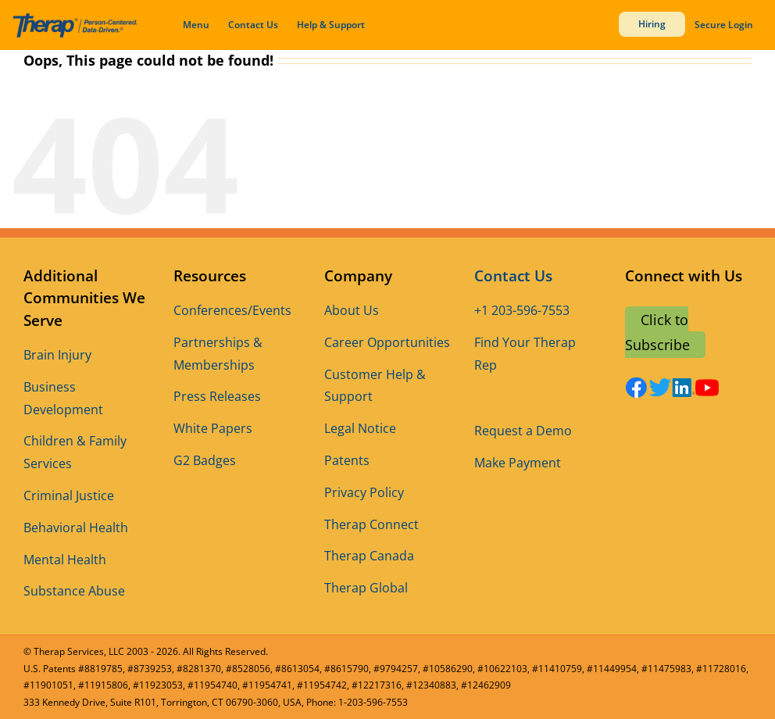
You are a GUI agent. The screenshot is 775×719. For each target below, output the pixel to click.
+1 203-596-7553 (522, 310)
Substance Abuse (74, 590)
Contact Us (253, 24)
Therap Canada (369, 555)
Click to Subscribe (657, 332)
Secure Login (724, 24)
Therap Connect (371, 524)
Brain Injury (57, 354)
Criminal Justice (68, 495)
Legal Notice (360, 428)
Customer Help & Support (375, 386)
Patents (347, 460)
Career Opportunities (387, 342)
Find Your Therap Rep (525, 354)
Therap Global (366, 587)
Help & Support (331, 24)
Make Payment (517, 462)
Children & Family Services (75, 452)
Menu (196, 24)
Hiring (652, 23)
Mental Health (64, 559)
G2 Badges (204, 460)
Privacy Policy (364, 492)
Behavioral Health (75, 527)
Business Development (63, 398)
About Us (351, 310)
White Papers (212, 428)
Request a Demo (523, 430)
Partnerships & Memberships (217, 354)
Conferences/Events (232, 310)
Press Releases (217, 396)
